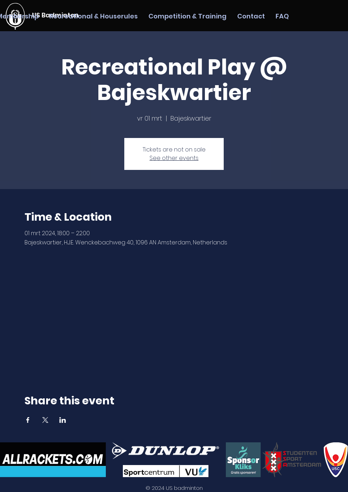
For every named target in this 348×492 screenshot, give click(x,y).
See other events (174, 158)
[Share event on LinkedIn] (62, 420)
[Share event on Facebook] (28, 420)
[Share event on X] (45, 420)
